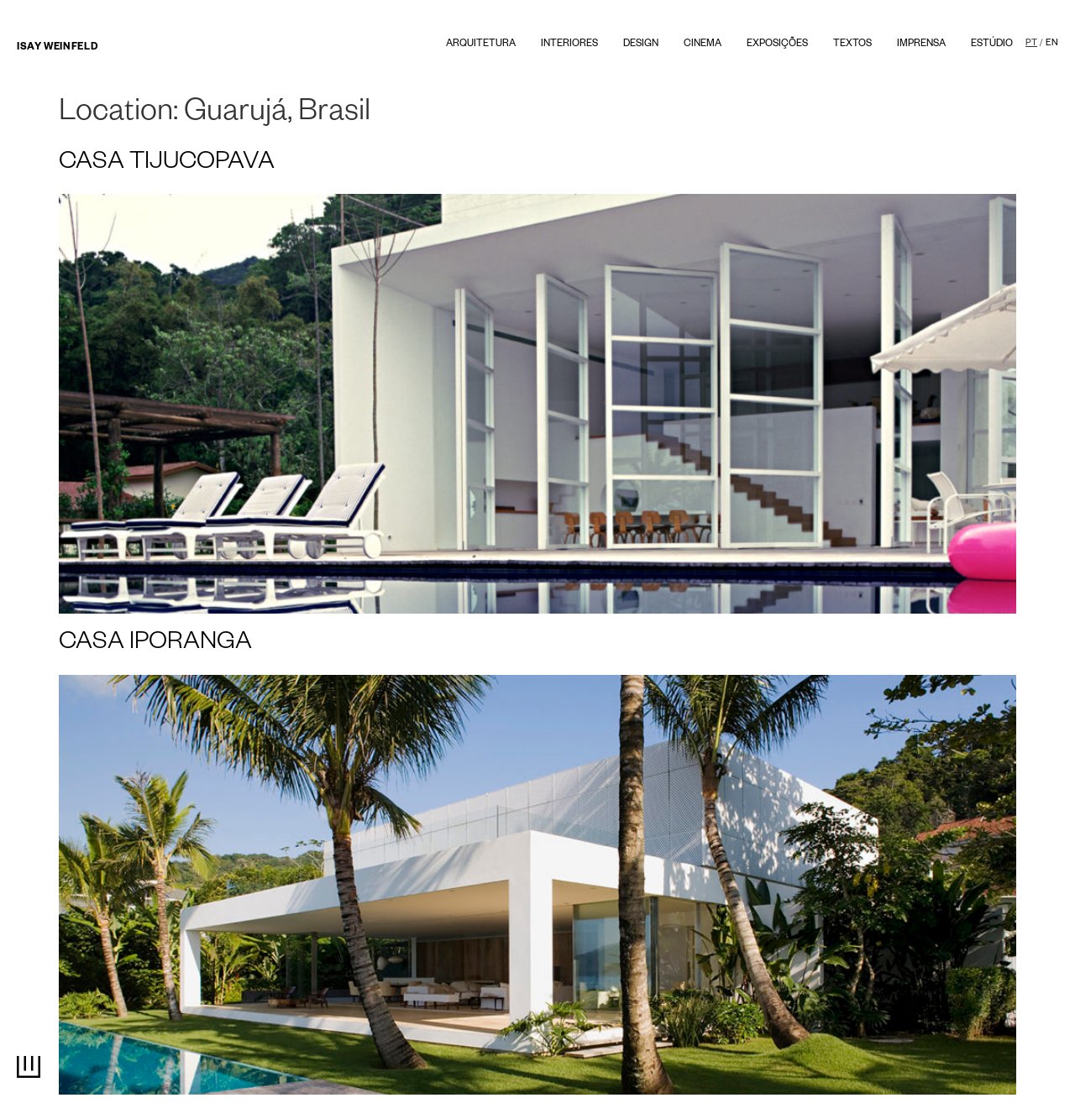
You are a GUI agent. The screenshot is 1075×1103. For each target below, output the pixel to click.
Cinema (702, 44)
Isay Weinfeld (57, 48)
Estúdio (992, 44)
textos (852, 44)
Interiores (569, 44)
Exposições (777, 44)
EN (1052, 44)
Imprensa (921, 44)
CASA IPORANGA (155, 644)
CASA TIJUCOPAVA (167, 164)
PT (1031, 44)
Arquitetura (481, 44)
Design (640, 44)
